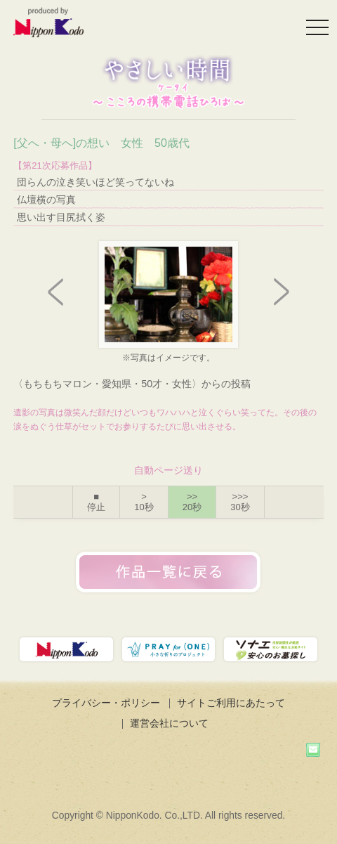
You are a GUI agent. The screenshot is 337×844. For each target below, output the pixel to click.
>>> (239, 502)
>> (192, 502)
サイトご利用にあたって (231, 702)
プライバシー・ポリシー (106, 702)
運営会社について (169, 723)
